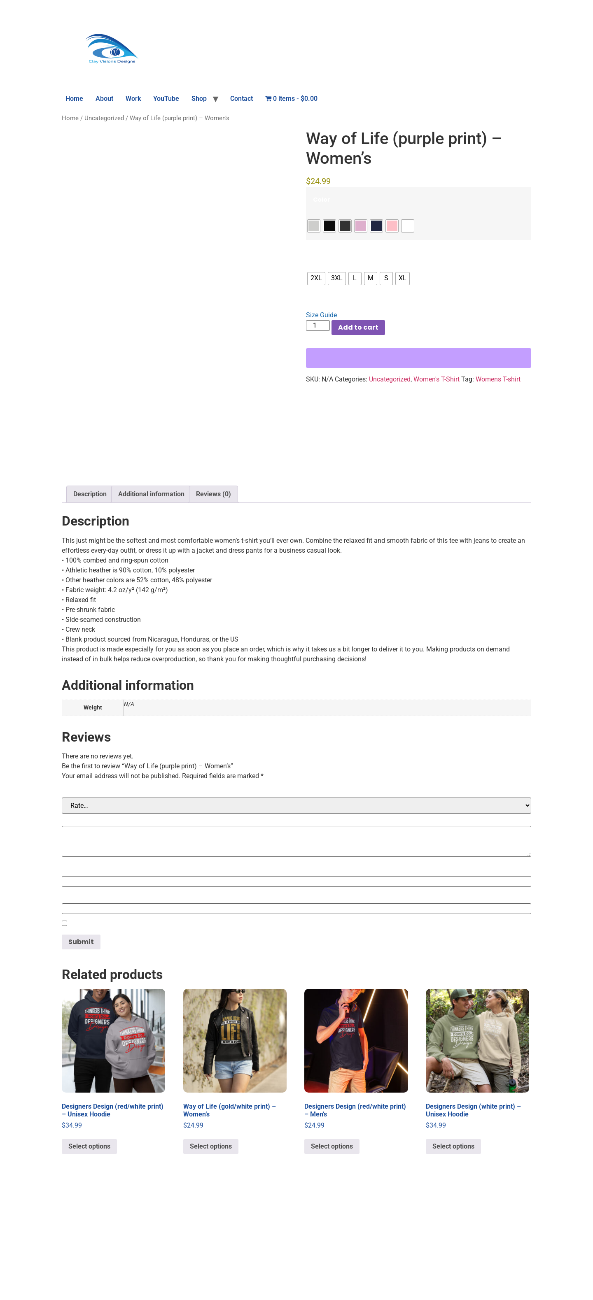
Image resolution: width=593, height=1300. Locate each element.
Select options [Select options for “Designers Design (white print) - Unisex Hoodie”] (453, 1253)
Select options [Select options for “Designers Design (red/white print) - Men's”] (332, 1253)
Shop (199, 98)
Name (74, 976)
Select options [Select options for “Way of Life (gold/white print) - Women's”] (211, 1253)
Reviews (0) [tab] (213, 601)
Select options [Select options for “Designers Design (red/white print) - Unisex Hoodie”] (89, 1253)
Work (133, 98)
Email (73, 1004)
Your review (83, 926)
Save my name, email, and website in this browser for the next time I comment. (196, 1031)
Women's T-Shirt (436, 379)
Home (74, 98)
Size (319, 252)
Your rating (82, 898)
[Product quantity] (318, 325)
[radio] (314, 226)
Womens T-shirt (498, 379)
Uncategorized (104, 118)
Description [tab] (90, 601)
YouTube (166, 98)
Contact (241, 98)
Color (321, 199)
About (104, 98)
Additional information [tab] (151, 601)
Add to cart (358, 327)
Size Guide (321, 315)
